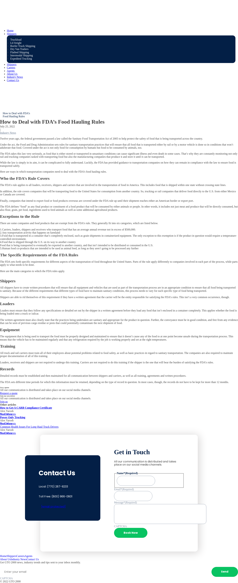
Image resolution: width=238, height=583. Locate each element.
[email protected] (53, 507)
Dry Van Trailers (19, 49)
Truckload (15, 39)
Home (10, 30)
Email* (124, 489)
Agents (11, 70)
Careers (11, 67)
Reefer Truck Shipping (22, 46)
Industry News (15, 77)
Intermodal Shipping (21, 55)
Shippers (11, 33)
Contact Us (13, 80)
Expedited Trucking (21, 58)
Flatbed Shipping (19, 52)
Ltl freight (15, 42)
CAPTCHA (120, 526)
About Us (12, 73)
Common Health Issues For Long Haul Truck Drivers (29, 426)
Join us (4, 401)
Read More (6, 414)
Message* (125, 502)
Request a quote (8, 393)
